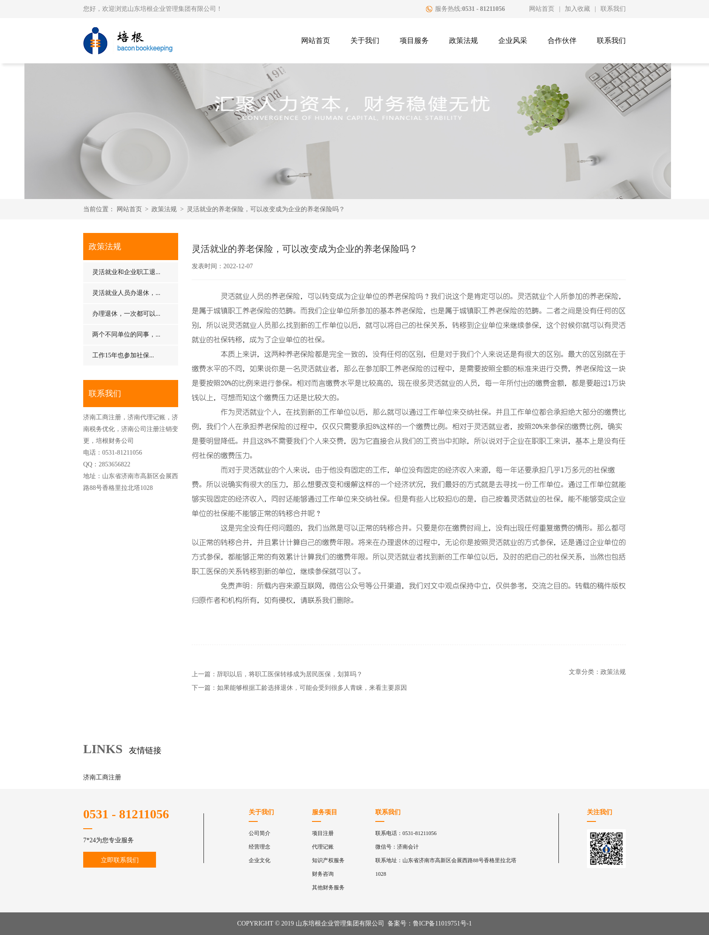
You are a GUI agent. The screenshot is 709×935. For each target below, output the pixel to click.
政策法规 (463, 40)
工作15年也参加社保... (123, 355)
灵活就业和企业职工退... (126, 272)
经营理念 (259, 847)
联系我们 (613, 8)
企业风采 (512, 40)
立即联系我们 (120, 860)
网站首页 (541, 8)
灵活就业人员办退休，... (126, 293)
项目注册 (323, 833)
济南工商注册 (102, 777)
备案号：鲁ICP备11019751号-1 (430, 923)
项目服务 (414, 40)
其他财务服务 (328, 887)
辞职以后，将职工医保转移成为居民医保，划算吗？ (290, 674)
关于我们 (364, 40)
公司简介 (259, 833)
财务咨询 (323, 874)
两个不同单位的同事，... (126, 334)
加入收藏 (577, 8)
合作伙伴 (562, 40)
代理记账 (323, 847)
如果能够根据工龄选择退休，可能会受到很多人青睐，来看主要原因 (312, 687)
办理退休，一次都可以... (126, 313)
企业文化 (259, 860)
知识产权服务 (328, 860)
